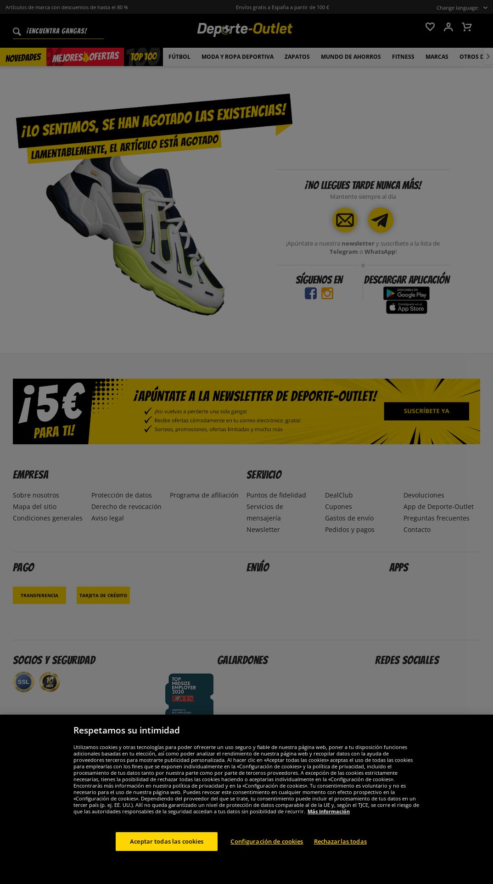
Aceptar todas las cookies (166, 848)
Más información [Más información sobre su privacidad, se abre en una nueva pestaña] (329, 818)
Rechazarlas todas (340, 848)
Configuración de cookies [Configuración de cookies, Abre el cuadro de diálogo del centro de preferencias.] (266, 848)
